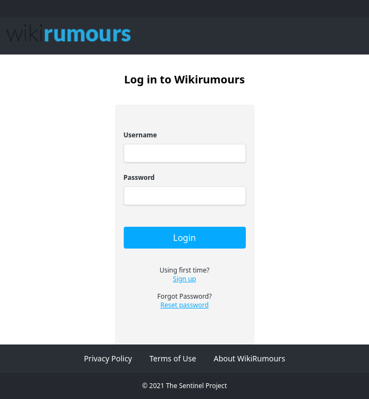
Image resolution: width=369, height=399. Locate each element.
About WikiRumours (249, 358)
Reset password (184, 305)
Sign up (184, 279)
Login (184, 238)
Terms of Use (172, 358)
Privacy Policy (108, 358)
